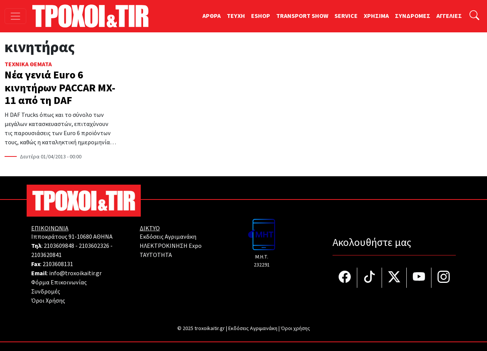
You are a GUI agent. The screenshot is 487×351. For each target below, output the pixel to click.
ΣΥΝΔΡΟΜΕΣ (412, 16)
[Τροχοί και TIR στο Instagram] (443, 278)
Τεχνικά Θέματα (28, 64)
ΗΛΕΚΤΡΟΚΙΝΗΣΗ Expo (171, 246)
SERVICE (346, 16)
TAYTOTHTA (156, 255)
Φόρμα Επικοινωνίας (59, 282)
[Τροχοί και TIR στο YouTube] (419, 278)
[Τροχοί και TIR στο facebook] (345, 278)
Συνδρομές (45, 291)
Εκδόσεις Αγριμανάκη (168, 237)
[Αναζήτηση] (474, 16)
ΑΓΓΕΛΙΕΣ (449, 16)
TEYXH (236, 16)
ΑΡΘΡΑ (211, 16)
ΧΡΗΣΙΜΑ (376, 16)
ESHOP (260, 16)
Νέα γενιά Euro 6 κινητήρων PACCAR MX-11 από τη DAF (60, 87)
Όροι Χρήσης (48, 301)
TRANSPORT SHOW (302, 16)
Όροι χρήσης (295, 328)
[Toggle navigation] (15, 16)
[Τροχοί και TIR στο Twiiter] (394, 278)
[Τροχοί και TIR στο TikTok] (369, 278)
